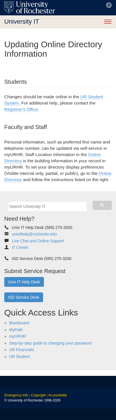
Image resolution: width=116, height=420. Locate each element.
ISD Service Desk (23, 297)
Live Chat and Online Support (38, 241)
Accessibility (57, 395)
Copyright (38, 395)
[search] (48, 206)
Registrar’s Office (21, 109)
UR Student (19, 356)
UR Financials (21, 349)
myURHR (17, 336)
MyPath (16, 329)
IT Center (20, 247)
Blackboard (19, 323)
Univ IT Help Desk (24, 282)
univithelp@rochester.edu (34, 234)
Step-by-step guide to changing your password (50, 343)
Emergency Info (16, 395)
